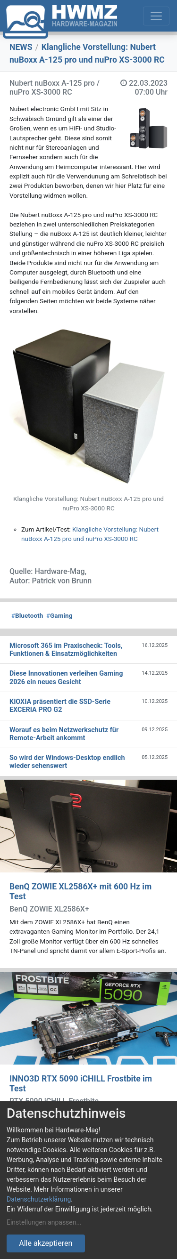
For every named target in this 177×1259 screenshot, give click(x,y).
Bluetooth (27, 615)
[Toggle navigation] (156, 16)
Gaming (59, 615)
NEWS (21, 47)
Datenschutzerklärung (39, 1199)
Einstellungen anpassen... (44, 1222)
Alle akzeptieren (45, 1243)
